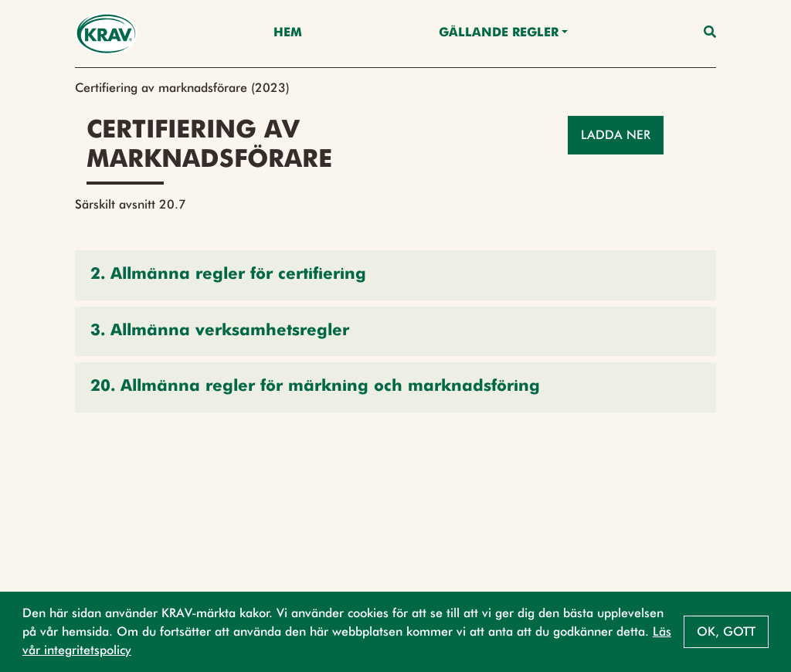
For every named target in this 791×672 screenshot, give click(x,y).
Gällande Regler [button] (498, 33)
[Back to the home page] (106, 33)
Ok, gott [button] (726, 631)
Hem (287, 33)
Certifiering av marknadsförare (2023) (182, 87)
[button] (395, 275)
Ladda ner (615, 134)
